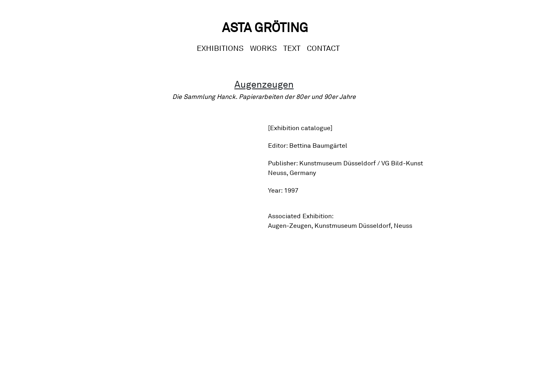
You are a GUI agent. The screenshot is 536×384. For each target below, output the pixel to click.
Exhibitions (220, 48)
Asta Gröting (265, 27)
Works (263, 48)
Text (291, 48)
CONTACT (323, 48)
